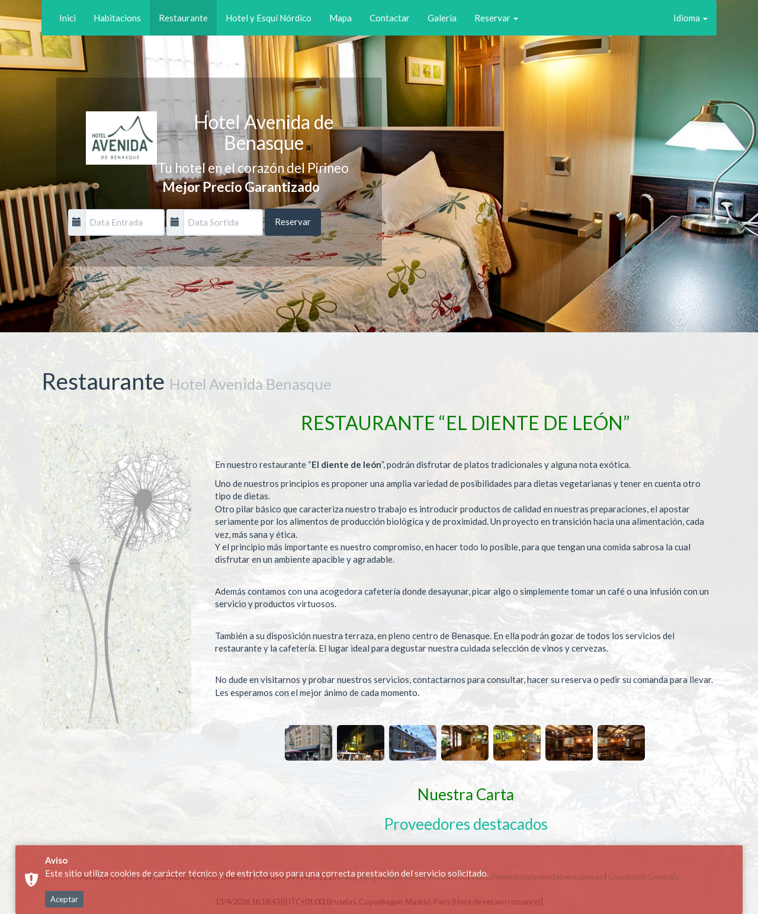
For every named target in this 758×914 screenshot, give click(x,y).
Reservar (496, 17)
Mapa (340, 17)
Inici (67, 17)
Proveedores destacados (466, 823)
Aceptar (64, 899)
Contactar (390, 17)
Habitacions (117, 17)
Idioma (690, 17)
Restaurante (183, 17)
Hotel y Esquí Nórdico (268, 17)
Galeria (442, 17)
